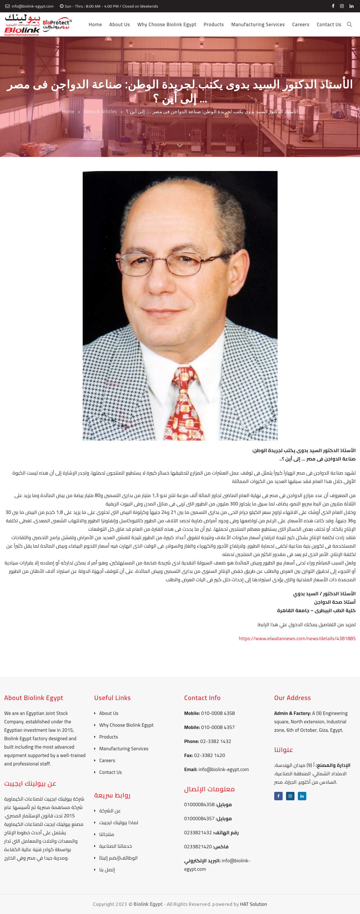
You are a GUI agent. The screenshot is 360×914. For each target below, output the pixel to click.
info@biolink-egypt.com (224, 769)
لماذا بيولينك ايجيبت (118, 822)
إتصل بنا (107, 869)
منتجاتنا (106, 834)
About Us (108, 713)
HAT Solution (253, 904)
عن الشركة (110, 810)
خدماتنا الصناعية (115, 846)
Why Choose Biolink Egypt (126, 725)
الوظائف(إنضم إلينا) (118, 858)
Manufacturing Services (123, 748)
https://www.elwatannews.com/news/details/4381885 (297, 638)
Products (108, 737)
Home (68, 111)
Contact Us (110, 772)
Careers (107, 760)
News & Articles (100, 111)
